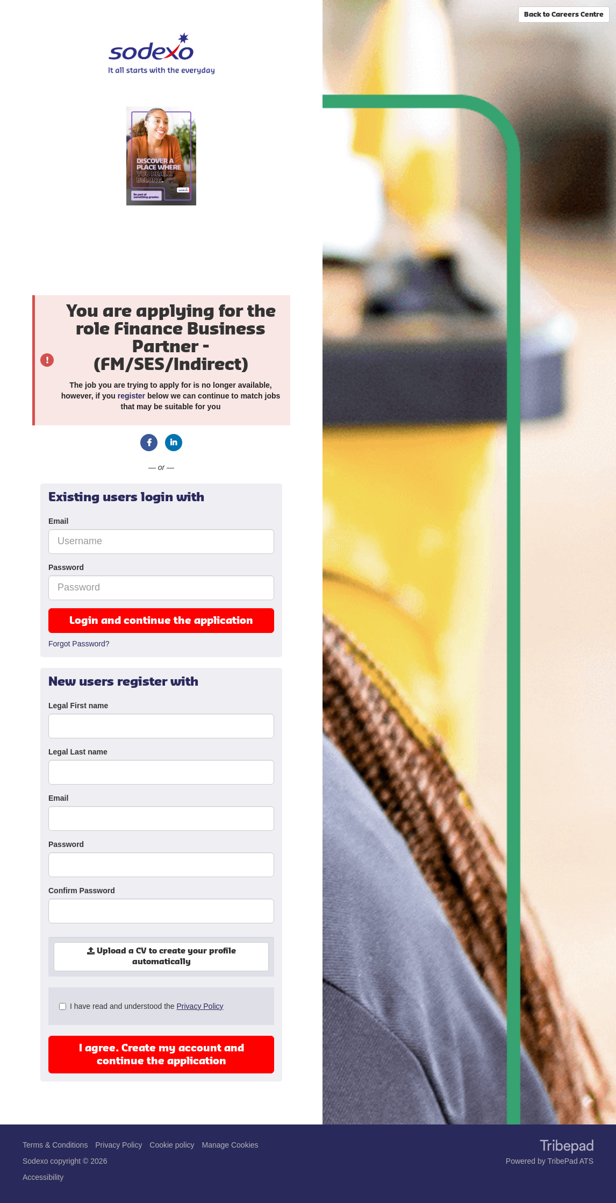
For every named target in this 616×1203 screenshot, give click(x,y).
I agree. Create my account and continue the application (161, 1054)
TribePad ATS (570, 1161)
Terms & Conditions (55, 1145)
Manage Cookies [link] (230, 1145)
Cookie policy (171, 1145)
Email (58, 521)
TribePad (566, 1148)
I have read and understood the (141, 1006)
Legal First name (78, 705)
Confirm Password (81, 890)
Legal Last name (78, 752)
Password (66, 567)
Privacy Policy (199, 1006)
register (131, 395)
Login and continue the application (161, 620)
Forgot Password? (79, 643)
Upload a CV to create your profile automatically (161, 956)
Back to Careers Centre (564, 14)
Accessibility (43, 1177)
